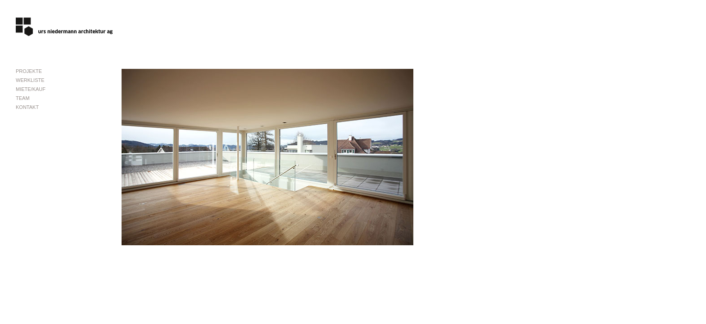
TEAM (23, 98)
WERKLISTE (30, 80)
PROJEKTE (29, 71)
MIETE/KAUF (30, 89)
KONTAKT (27, 107)
